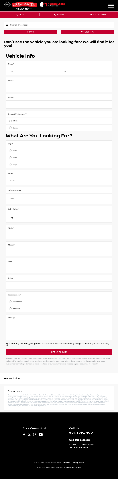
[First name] (32, 71)
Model (11, 245)
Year (10, 173)
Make (11, 228)
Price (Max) (13, 209)
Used (15, 157)
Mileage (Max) (15, 190)
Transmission (14, 295)
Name (11, 64)
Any (14, 164)
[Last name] (85, 71)
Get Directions (98, 15)
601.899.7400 (81, 432)
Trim (10, 261)
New (15, 150)
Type (10, 144)
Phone (10, 80)
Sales (20, 15)
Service (59, 15)
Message (11, 317)
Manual (16, 308)
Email (11, 97)
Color (10, 278)
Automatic (17, 302)
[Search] (62, 25)
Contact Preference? (17, 114)
